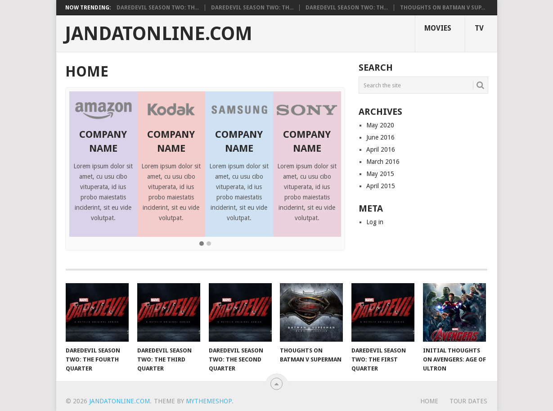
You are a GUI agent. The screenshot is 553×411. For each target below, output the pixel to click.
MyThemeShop (209, 401)
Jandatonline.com (158, 33)
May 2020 (380, 125)
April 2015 (380, 186)
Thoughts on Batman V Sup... (442, 8)
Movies (437, 28)
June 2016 (380, 137)
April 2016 (380, 149)
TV (479, 28)
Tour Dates (468, 401)
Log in (374, 222)
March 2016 (383, 161)
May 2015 (380, 173)
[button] (201, 244)
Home (429, 401)
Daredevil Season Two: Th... (158, 8)
